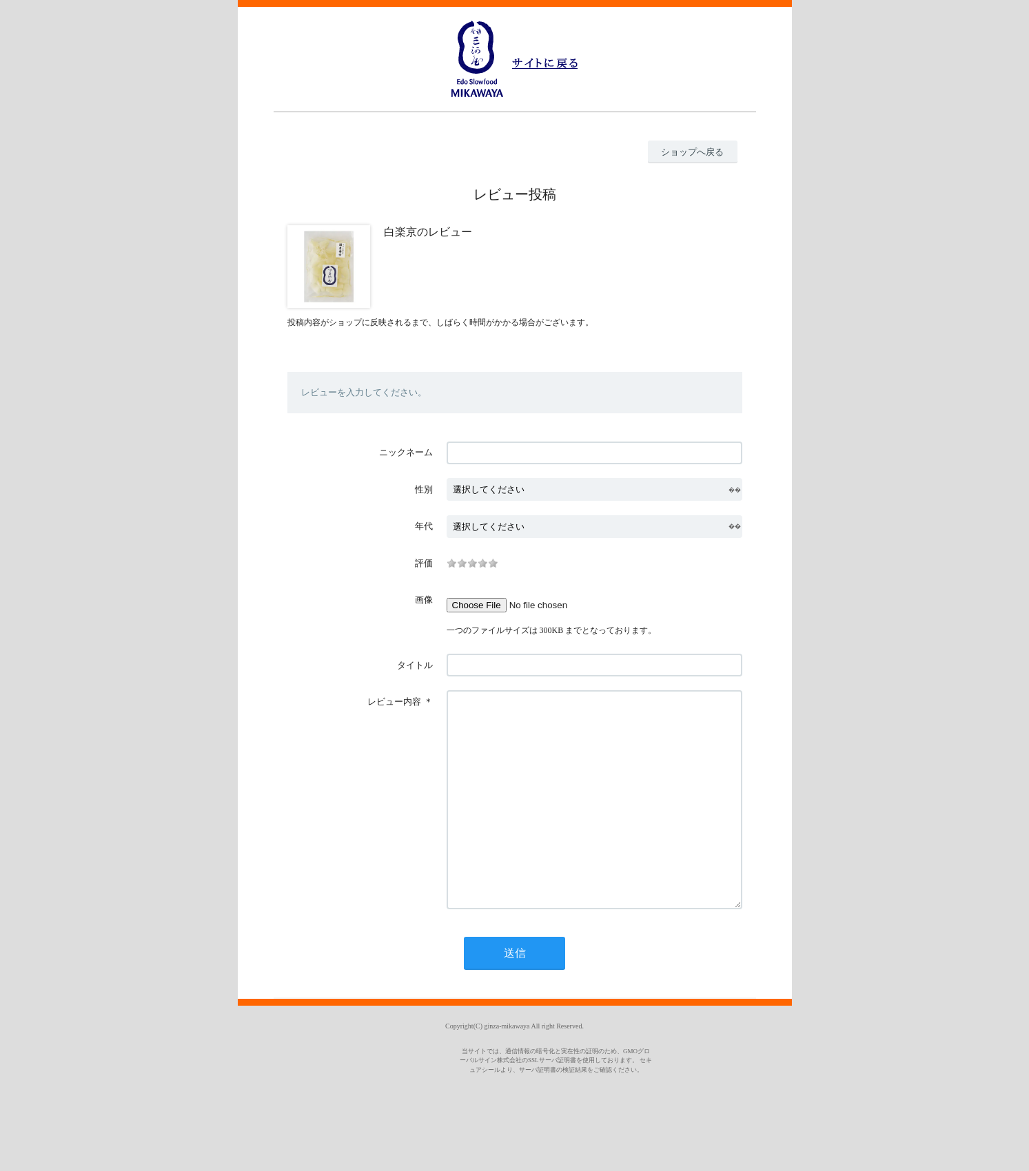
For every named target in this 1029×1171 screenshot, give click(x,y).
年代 (424, 526)
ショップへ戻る (692, 152)
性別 (424, 489)
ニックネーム (406, 452)
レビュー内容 (394, 701)
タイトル (415, 665)
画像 (424, 599)
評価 (424, 563)
